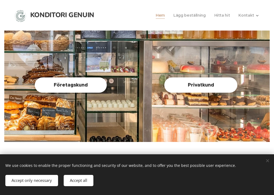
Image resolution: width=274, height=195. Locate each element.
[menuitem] (158, 15)
